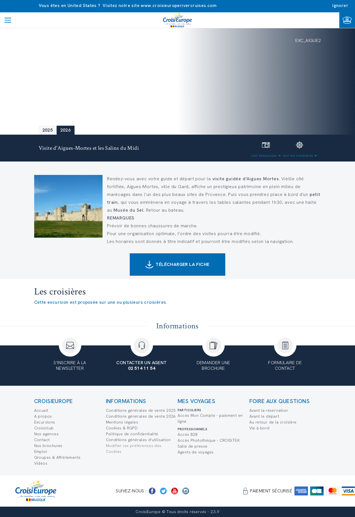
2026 (65, 130)
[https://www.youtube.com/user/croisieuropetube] (174, 491)
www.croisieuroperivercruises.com (179, 5)
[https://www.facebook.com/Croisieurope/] (152, 491)
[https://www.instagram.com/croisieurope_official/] (185, 491)
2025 (47, 130)
